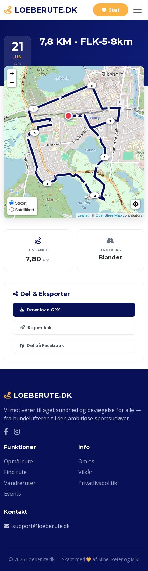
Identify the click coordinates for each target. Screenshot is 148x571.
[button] (135, 204)
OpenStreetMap (109, 215)
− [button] (12, 83)
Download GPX (40, 309)
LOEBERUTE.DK (40, 9)
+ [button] (12, 74)
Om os (86, 461)
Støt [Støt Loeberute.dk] (111, 10)
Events (12, 494)
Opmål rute (18, 461)
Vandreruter (20, 483)
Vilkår (85, 472)
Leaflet (83, 215)
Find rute (15, 472)
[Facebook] (6, 432)
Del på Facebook (42, 345)
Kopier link (36, 327)
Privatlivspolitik (97, 483)
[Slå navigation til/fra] (137, 9)
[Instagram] (17, 432)
